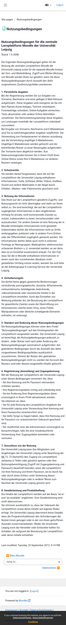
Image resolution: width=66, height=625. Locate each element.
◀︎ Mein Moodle (15, 555)
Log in (59, 4)
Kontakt (24, 610)
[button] (48, 5)
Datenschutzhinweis (22, 618)
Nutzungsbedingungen (43, 618)
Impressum (11, 610)
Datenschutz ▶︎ (51, 567)
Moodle (23, 600)
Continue (33, 622)
